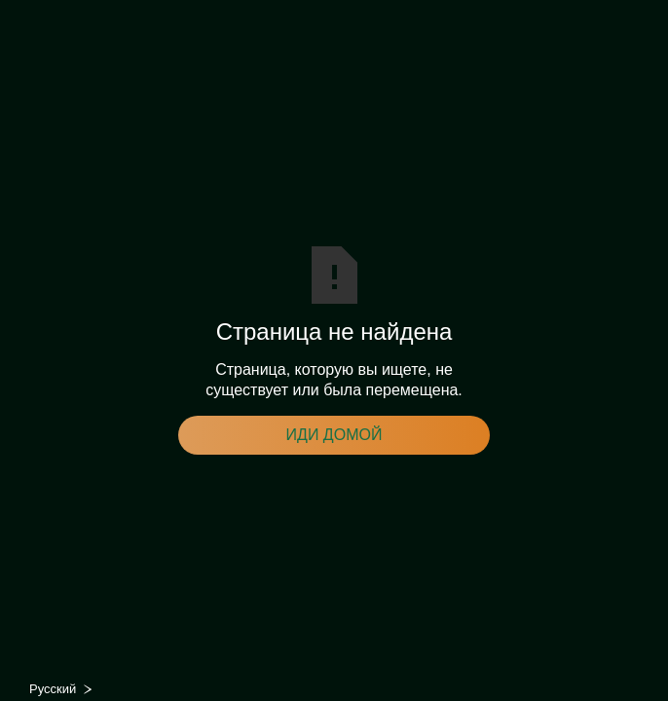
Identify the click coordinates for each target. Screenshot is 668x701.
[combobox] (67, 689)
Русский (52, 689)
